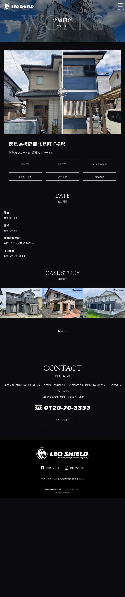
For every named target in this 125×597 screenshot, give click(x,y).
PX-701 (25, 174)
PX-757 (62, 174)
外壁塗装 (99, 186)
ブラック (62, 186)
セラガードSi (100, 174)
